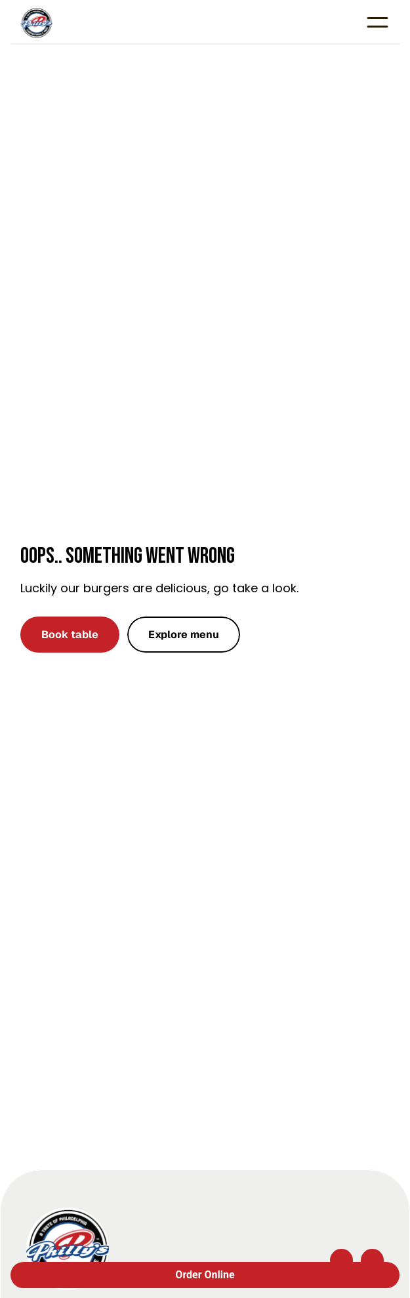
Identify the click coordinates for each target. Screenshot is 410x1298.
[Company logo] (67, 1248)
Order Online (204, 1274)
